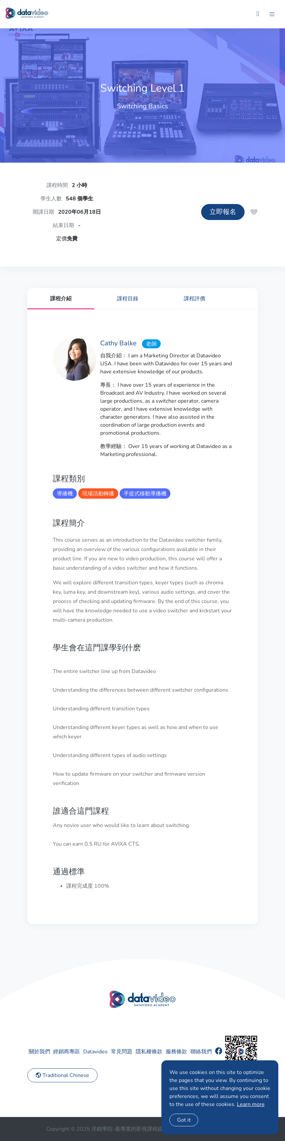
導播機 (65, 493)
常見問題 (121, 1051)
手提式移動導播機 (145, 493)
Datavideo (95, 1051)
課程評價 (194, 298)
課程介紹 (61, 298)
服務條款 (176, 1051)
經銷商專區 (66, 1051)
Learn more (251, 1104)
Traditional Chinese (62, 1075)
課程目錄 (127, 298)
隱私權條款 (149, 1051)
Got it (184, 1120)
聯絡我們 (201, 1051)
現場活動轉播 (98, 493)
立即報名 (222, 211)
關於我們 (39, 1051)
